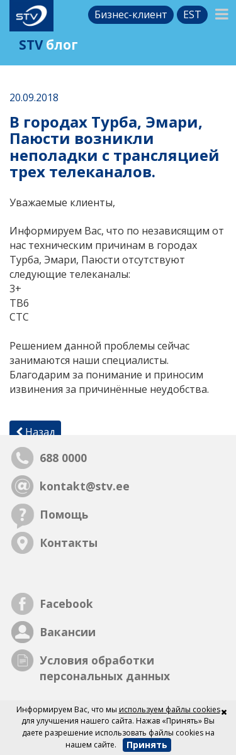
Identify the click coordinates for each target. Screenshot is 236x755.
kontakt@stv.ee (85, 485)
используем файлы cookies (169, 709)
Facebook (66, 603)
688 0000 (63, 457)
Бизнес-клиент (130, 14)
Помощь (64, 514)
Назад (35, 432)
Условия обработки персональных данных (105, 668)
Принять (146, 745)
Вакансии (68, 631)
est (192, 14)
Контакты (69, 542)
